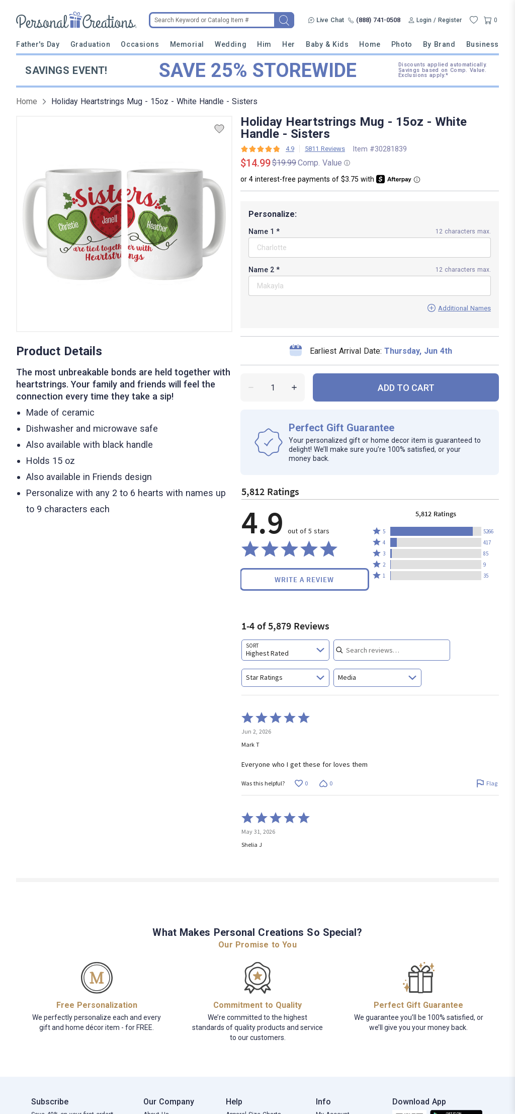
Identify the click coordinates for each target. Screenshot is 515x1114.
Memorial (187, 44)
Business (482, 44)
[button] (436, 531)
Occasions (140, 44)
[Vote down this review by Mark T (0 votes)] (325, 783)
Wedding (230, 44)
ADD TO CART (406, 387)
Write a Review (304, 579)
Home (369, 44)
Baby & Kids (327, 44)
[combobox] (285, 650)
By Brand (439, 44)
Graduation (90, 44)
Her (288, 44)
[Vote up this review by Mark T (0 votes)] (301, 783)
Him (264, 44)
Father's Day (37, 44)
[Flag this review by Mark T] (486, 783)
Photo (401, 44)
